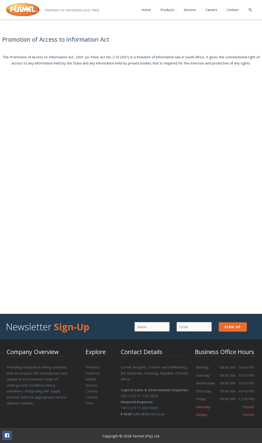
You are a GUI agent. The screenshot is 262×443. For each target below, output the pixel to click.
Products (93, 365)
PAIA (89, 401)
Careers (92, 389)
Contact (92, 395)
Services (92, 383)
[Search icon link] (250, 9)
